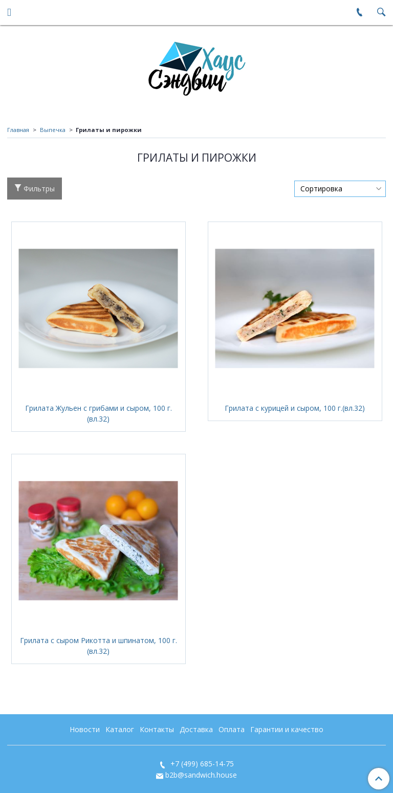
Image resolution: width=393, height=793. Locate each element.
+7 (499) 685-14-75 (201, 763)
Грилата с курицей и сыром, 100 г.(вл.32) (295, 408)
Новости (85, 729)
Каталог (119, 729)
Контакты (157, 729)
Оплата (232, 729)
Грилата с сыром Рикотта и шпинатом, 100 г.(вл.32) (98, 645)
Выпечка (53, 130)
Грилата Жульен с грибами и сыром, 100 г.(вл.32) (98, 413)
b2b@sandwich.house (201, 775)
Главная (18, 130)
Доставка (196, 729)
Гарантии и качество (286, 729)
